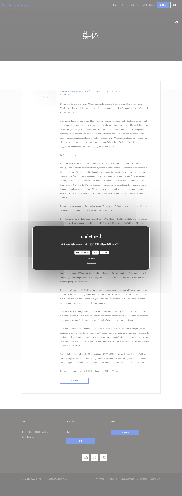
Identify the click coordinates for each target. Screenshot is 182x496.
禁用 (95, 252)
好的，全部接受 (82, 252)
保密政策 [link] (92, 258)
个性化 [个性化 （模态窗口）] (104, 252)
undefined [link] (91, 262)
